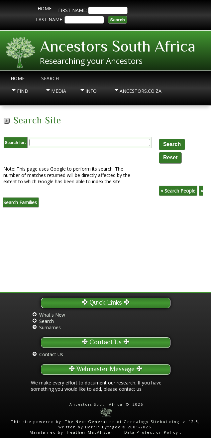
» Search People (178, 191)
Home (45, 8)
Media (58, 91)
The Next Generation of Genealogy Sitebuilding (122, 421)
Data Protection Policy (151, 432)
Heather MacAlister (90, 432)
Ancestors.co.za (132, 91)
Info (91, 91)
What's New (52, 315)
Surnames (50, 327)
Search (50, 78)
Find (22, 91)
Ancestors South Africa (117, 46)
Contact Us (51, 354)
